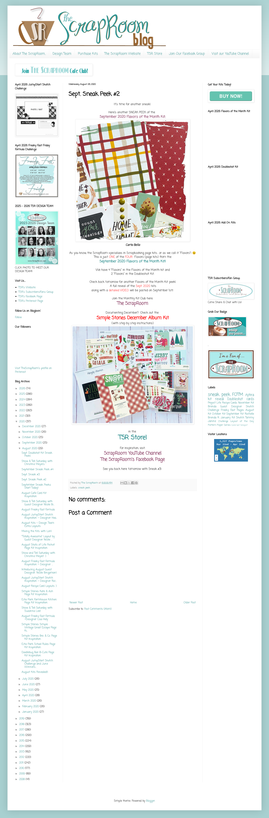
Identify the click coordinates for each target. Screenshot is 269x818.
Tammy (249, 418)
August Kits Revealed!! (35, 672)
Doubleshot (235, 399)
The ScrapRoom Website (123, 53)
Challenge (223, 421)
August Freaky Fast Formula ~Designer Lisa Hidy (38, 617)
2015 (22, 741)
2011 (21, 763)
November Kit (246, 403)
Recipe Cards (229, 403)
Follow (18, 317)
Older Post (190, 603)
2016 (22, 735)
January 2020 (30, 712)
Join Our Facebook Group (187, 53)
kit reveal (216, 399)
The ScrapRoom (132, 303)
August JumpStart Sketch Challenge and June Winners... (37, 664)
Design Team (62, 53)
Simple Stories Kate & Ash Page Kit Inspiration (37, 593)
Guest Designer (231, 407)
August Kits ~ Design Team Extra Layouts (38, 524)
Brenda (212, 407)
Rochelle (249, 414)
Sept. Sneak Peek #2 (34, 480)
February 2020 (31, 707)
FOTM (237, 395)
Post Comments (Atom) (98, 609)
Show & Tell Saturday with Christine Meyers (37, 462)
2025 (22, 394)
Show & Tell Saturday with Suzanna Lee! (37, 609)
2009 (22, 774)
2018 (22, 724)
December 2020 (32, 427)
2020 (22, 422)
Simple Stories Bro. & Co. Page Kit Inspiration (39, 637)
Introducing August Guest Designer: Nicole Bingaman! (39, 571)
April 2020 (28, 695)
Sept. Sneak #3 (31, 475)
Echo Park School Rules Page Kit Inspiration (38, 645)
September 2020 (32, 443)
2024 (22, 400)
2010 (22, 768)
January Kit (228, 418)
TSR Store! (133, 437)
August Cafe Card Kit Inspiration (34, 494)
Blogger (150, 801)
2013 (22, 752)
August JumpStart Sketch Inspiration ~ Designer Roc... (39, 579)
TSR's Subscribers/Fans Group (35, 292)
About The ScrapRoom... (29, 53)
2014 (22, 746)
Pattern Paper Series (219, 425)
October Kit (218, 414)
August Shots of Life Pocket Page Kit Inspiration (38, 546)
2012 (22, 757)
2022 (22, 411)
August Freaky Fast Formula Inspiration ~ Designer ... (38, 563)
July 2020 (28, 679)
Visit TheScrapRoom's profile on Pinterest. (33, 370)
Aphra (249, 395)
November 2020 (31, 432)
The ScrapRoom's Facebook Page (133, 459)
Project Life (214, 403)
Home (133, 603)
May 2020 (28, 690)
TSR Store (154, 53)
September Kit (235, 414)
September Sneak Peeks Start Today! (36, 486)
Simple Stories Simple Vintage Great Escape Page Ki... (39, 628)
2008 (22, 779)
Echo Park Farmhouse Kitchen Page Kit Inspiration (39, 601)
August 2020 (30, 449)
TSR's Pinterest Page (30, 301)
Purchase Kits (88, 53)
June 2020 (29, 685)
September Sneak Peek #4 (37, 470)
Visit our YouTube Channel (230, 53)
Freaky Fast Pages (232, 410)
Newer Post (76, 603)
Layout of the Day (242, 421)
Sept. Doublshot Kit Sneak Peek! (37, 454)
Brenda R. (214, 418)
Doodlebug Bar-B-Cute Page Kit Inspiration (38, 654)
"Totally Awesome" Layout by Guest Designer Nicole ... (38, 538)
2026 (22, 389)
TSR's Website (27, 288)
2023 (22, 405)
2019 (22, 719)
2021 (22, 416)
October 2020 (30, 437)
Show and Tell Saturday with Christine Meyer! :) (38, 554)
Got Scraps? (242, 425)
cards (250, 399)
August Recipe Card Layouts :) (39, 586)
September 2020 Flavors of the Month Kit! (132, 261)
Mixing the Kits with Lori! (37, 531)
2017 (22, 730)
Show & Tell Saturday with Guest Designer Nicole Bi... (38, 503)
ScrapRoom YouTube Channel (132, 453)
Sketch (240, 418)
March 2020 (29, 701)
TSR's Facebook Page (30, 297)
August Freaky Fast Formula (38, 510)
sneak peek (84, 488)
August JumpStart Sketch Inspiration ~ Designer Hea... (39, 516)
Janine (212, 421)
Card (233, 425)
